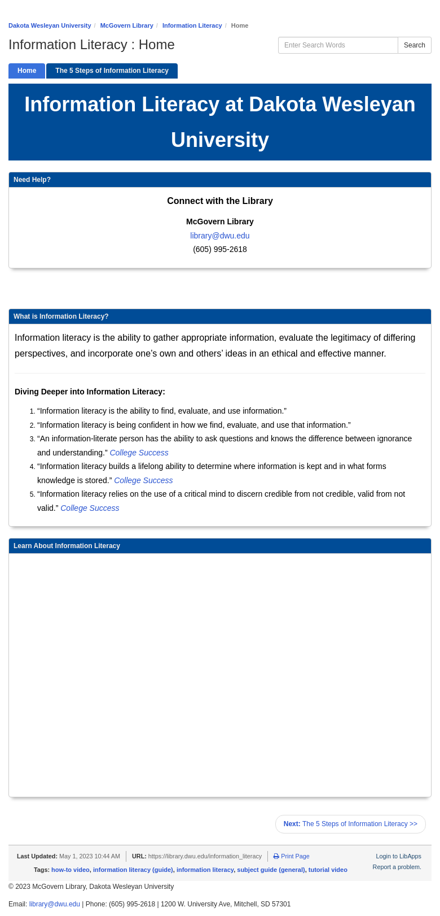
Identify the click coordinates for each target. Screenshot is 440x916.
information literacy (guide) (133, 869)
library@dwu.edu (219, 235)
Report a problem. (397, 866)
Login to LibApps (398, 856)
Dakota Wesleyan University (49, 25)
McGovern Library (126, 25)
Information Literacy (192, 25)
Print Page (291, 856)
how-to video (70, 869)
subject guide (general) (271, 869)
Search (414, 45)
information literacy (205, 869)
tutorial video (328, 869)
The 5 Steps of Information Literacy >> (350, 824)
